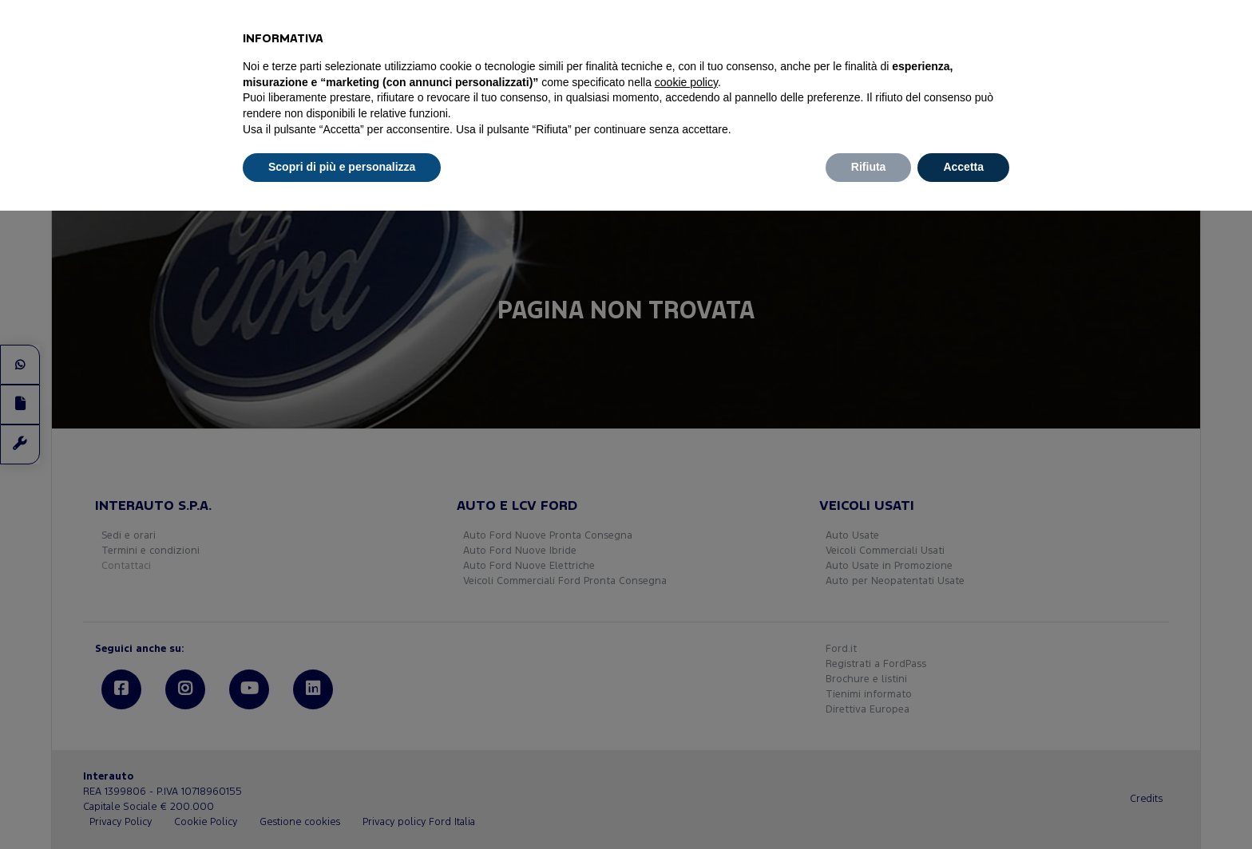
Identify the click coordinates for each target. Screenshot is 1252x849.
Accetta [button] (963, 166)
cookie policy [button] (686, 82)
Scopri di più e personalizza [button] (341, 166)
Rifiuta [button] (868, 166)
